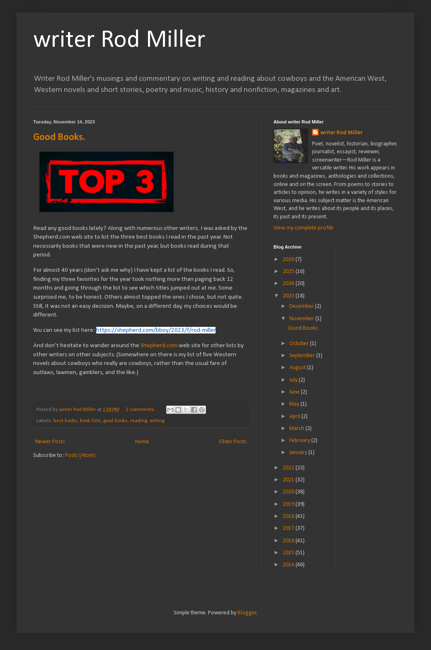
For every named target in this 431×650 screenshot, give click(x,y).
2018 (289, 516)
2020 (289, 492)
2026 (289, 259)
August (298, 368)
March (297, 428)
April (295, 416)
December (302, 306)
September (302, 356)
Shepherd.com (158, 345)
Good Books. (59, 138)
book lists (90, 420)
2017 (289, 528)
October (299, 344)
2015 (289, 553)
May (294, 404)
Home (142, 442)
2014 (289, 565)
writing (157, 420)
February (300, 440)
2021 (289, 480)
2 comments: (141, 409)
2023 (289, 296)
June (295, 392)
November (302, 319)
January (298, 452)
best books (65, 420)
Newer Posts (50, 442)
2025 (289, 271)
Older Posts (233, 442)
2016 (289, 541)
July (294, 380)
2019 (289, 504)
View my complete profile (304, 228)
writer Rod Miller (119, 40)
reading (138, 420)
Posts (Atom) (80, 455)
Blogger (247, 613)
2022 (289, 468)
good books (115, 420)
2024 (289, 283)
